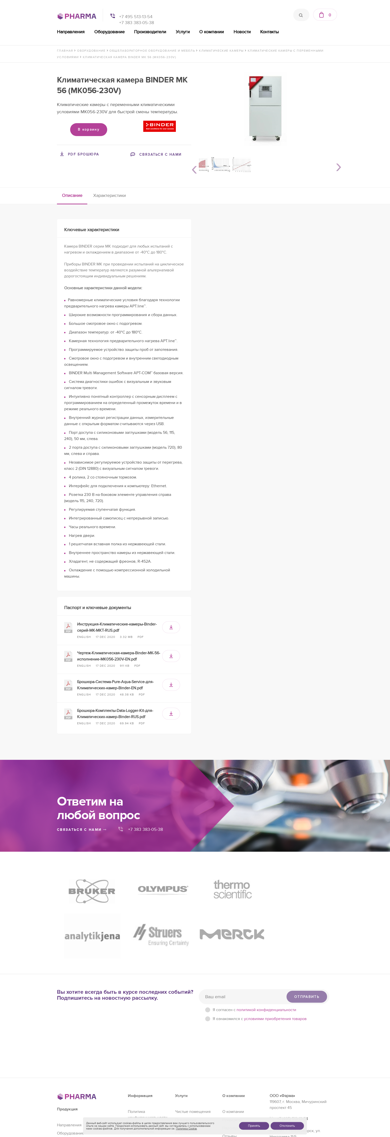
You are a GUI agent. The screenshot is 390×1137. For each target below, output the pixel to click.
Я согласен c (254, 943)
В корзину (88, 129)
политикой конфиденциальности (266, 943)
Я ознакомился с (260, 952)
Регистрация (186, 1073)
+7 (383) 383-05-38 (293, 1081)
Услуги (183, 32)
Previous (192, 169)
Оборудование (109, 32)
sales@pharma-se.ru (295, 1092)
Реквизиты (232, 1053)
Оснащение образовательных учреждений (191, 1059)
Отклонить (287, 1126)
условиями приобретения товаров (275, 952)
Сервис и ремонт (190, 1081)
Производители (150, 32)
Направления (71, 32)
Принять (254, 1126)
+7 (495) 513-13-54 (292, 1052)
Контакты (269, 32)
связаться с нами (82, 830)
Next (336, 169)
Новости (242, 32)
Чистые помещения (193, 1045)
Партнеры (231, 1061)
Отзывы (229, 1069)
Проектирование (190, 1090)
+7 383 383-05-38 (136, 22)
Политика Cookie (186, 1128)
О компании (211, 32)
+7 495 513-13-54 (135, 16)
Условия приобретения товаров (141, 1065)
